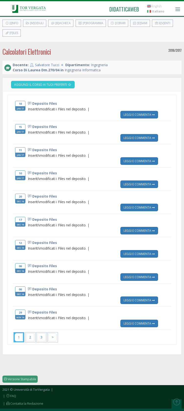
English (154, 6)
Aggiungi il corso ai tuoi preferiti (42, 85)
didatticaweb (124, 9)
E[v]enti (162, 23)
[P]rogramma (90, 23)
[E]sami (140, 23)
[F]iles (11, 33)
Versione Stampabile (20, 379)
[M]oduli (35, 23)
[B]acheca (61, 23)
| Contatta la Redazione (22, 403)
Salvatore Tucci (47, 65)
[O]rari (118, 23)
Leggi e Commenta (139, 114)
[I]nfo (11, 23)
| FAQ (9, 396)
